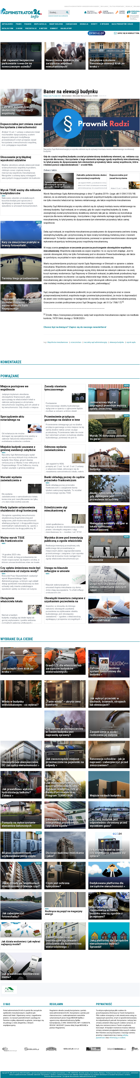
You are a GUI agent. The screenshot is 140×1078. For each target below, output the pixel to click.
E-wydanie (104, 24)
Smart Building (56, 24)
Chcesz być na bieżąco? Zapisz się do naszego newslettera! (75, 327)
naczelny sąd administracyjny (96, 342)
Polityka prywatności (117, 6)
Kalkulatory (66, 28)
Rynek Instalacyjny (93, 1049)
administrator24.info (21, 12)
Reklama (137, 6)
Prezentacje (31, 28)
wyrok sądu (131, 342)
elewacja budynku (117, 342)
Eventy (94, 24)
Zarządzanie (71, 24)
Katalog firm (7, 28)
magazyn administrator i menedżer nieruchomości (81, 6)
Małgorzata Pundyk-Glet (52, 96)
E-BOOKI (19, 28)
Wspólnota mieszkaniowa (57, 342)
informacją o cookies (117, 1038)
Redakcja (129, 6)
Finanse (27, 24)
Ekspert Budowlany (9, 1049)
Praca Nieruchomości (96, 33)
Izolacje (71, 1049)
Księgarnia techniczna (116, 1049)
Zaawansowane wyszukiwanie (58, 16)
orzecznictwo (76, 342)
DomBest (54, 28)
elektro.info (31, 1049)
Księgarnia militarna (135, 1049)
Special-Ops (51, 1049)
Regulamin (104, 6)
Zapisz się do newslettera (128, 33)
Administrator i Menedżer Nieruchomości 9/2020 (80, 96)
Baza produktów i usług (122, 24)
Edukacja (84, 24)
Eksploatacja (40, 24)
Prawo (18, 24)
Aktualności (7, 24)
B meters (43, 28)
